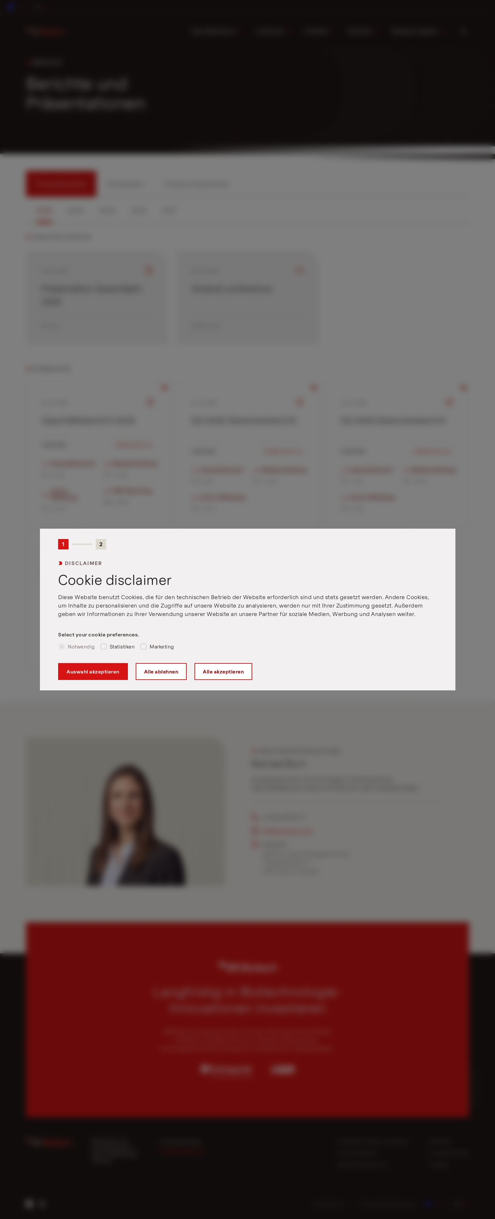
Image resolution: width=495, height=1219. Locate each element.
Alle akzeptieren (223, 671)
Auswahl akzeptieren (93, 671)
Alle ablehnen (161, 671)
